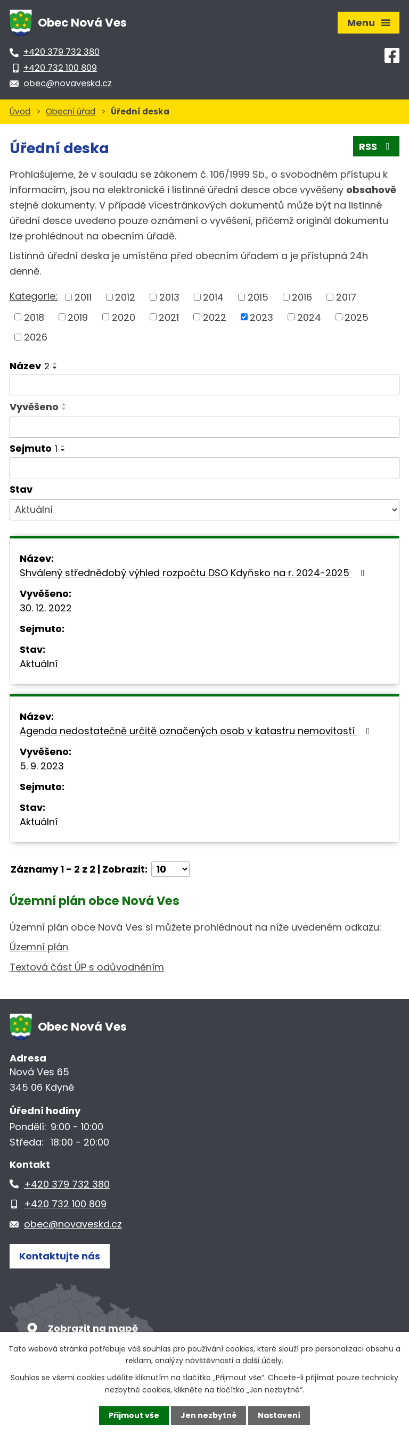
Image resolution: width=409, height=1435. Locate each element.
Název (30, 365)
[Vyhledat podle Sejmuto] (204, 467)
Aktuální (39, 663)
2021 (169, 317)
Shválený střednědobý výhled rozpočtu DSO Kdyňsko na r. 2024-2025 (194, 572)
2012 (125, 297)
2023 (261, 317)
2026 (35, 337)
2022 (214, 317)
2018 (34, 317)
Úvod (20, 111)
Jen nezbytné (208, 1415)
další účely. (262, 1360)
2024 (309, 317)
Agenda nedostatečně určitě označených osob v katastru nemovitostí (197, 730)
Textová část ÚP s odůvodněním (87, 967)
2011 (83, 297)
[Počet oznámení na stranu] (170, 869)
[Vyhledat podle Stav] (204, 509)
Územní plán (39, 946)
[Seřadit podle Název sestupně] (55, 368)
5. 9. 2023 (42, 766)
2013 (169, 297)
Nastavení (279, 1415)
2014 (213, 297)
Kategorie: (34, 296)
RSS (376, 146)
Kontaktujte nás (59, 1256)
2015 (258, 297)
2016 (302, 297)
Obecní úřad (70, 111)
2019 (78, 317)
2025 (357, 317)
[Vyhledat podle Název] (204, 385)
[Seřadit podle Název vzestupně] (55, 363)
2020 (123, 317)
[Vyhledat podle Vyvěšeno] (204, 427)
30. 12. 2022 (46, 608)
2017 (346, 297)
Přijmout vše (134, 1415)
